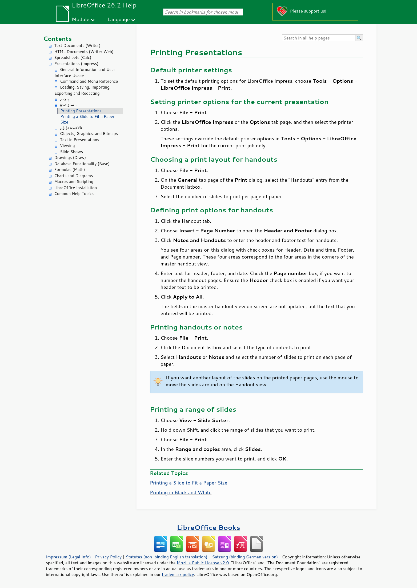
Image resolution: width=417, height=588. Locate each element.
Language (118, 19)
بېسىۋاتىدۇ (68, 105)
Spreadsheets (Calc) (72, 57)
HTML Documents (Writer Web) (84, 51)
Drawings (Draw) (70, 157)
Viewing (67, 145)
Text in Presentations (79, 139)
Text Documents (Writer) (77, 45)
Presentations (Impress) (76, 63)
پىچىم (64, 99)
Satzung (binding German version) (245, 557)
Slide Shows (71, 151)
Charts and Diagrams (73, 175)
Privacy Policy (108, 557)
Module (80, 19)
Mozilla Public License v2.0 (203, 563)
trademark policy (178, 574)
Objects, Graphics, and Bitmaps (89, 133)
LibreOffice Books (208, 527)
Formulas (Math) (69, 169)
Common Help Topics (74, 193)
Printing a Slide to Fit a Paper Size (87, 119)
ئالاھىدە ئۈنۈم (71, 127)
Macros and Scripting (73, 181)
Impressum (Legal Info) (68, 557)
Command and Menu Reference (89, 81)
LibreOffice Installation (75, 187)
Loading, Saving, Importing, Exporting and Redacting (82, 90)
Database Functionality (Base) (82, 163)
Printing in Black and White (180, 492)
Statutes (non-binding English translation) (166, 557)
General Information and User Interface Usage (84, 72)
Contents (57, 38)
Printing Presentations (81, 111)
